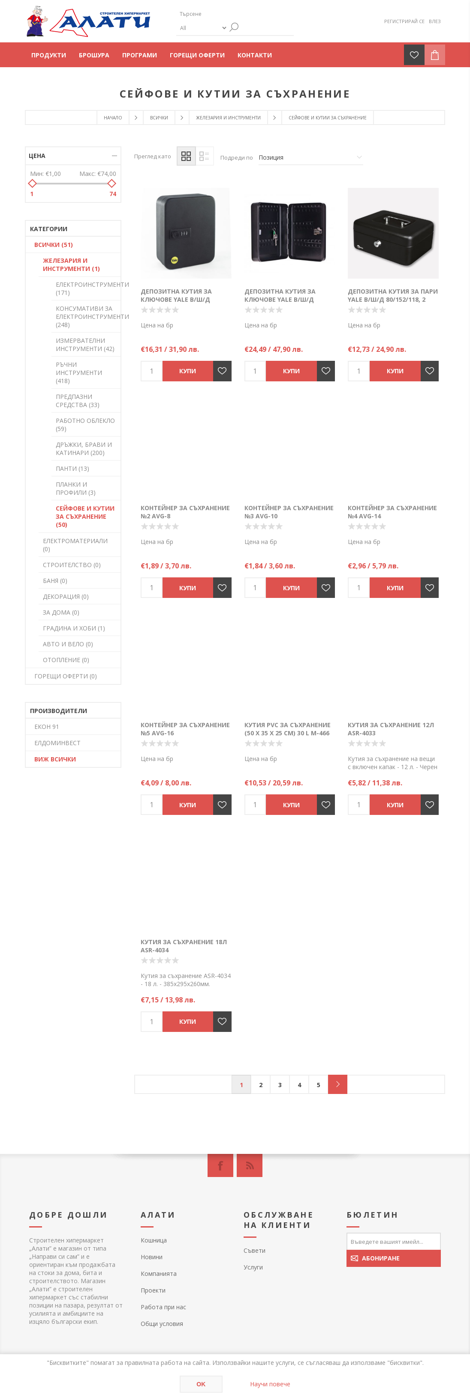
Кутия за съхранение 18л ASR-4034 (184, 946)
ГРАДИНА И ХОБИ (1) (74, 628)
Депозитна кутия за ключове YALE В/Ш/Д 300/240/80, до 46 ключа (284, 299)
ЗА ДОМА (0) (61, 612)
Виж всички (55, 759)
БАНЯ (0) (55, 581)
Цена (37, 156)
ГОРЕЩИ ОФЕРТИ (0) (65, 676)
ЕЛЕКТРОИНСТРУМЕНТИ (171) (88, 288)
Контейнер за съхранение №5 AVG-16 (185, 729)
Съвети (254, 1250)
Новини (152, 1257)
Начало (113, 118)
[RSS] (249, 1165)
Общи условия (162, 1324)
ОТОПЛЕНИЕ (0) (66, 660)
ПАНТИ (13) (72, 468)
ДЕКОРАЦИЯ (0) (66, 596)
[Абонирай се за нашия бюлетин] (393, 1241)
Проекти (153, 1290)
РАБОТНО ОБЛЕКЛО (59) (85, 424)
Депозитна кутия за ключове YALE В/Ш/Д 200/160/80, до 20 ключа (180, 299)
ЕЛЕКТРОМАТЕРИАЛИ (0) (75, 545)
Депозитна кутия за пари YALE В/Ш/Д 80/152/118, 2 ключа (393, 299)
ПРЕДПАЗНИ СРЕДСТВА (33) (77, 400)
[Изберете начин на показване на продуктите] (311, 157)
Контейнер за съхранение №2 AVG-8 (185, 512)
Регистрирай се (404, 21)
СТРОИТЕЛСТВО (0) (72, 565)
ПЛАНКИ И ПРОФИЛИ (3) (76, 488)
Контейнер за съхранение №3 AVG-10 (289, 512)
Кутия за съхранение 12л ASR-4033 (391, 729)
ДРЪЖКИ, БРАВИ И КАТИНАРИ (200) (84, 448)
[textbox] (217, 14)
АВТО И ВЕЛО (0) (68, 644)
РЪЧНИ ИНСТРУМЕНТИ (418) (79, 372)
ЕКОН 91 (46, 726)
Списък (204, 156)
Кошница (154, 1240)
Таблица (186, 156)
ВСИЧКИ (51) (53, 245)
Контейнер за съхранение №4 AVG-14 (392, 512)
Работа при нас (163, 1307)
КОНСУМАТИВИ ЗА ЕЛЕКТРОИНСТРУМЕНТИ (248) (88, 316)
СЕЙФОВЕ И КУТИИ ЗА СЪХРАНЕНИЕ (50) (85, 516)
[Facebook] (220, 1165)
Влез (435, 21)
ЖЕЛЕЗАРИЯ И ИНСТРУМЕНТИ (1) (71, 264)
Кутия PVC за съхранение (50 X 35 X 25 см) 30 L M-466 (287, 729)
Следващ (337, 1084)
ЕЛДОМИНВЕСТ (57, 743)
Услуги (253, 1267)
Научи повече (270, 1384)
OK (200, 1384)
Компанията (159, 1273)
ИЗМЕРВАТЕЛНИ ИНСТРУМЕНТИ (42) (85, 344)
